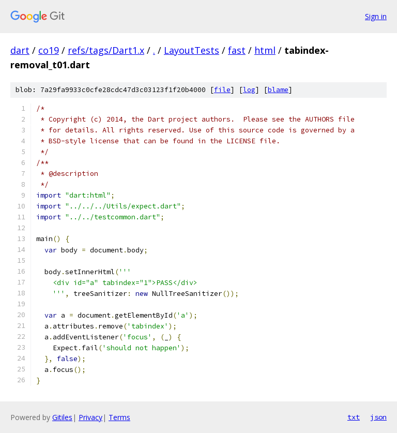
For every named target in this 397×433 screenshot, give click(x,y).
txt (353, 417)
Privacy (90, 417)
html (265, 50)
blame (278, 89)
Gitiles (62, 417)
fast (237, 50)
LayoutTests (191, 50)
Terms (119, 417)
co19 (48, 50)
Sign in (376, 16)
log (249, 89)
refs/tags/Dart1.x (106, 50)
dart (19, 50)
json (378, 417)
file (222, 89)
